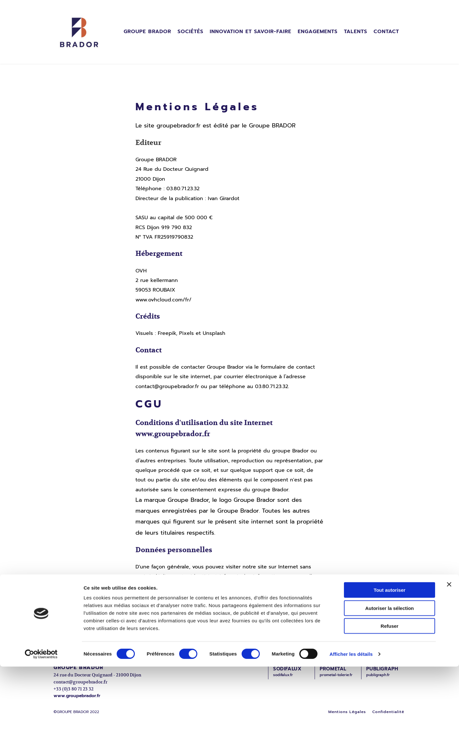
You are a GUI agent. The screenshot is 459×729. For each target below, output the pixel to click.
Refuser (389, 688)
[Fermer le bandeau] (449, 647)
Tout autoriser (389, 652)
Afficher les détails (351, 716)
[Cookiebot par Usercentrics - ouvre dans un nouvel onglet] (41, 716)
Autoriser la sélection (389, 670)
